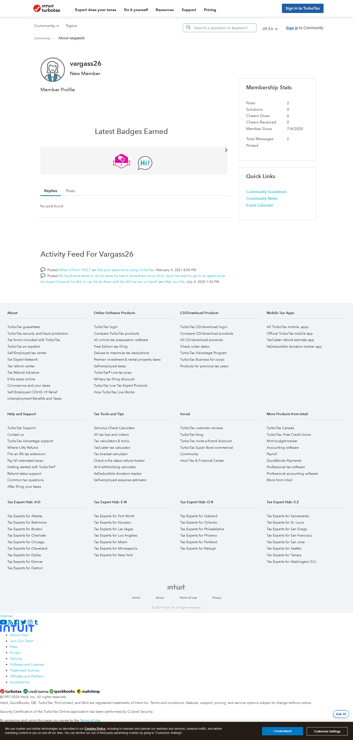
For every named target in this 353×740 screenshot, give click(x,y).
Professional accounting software (292, 473)
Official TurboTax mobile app (290, 333)
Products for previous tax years (204, 366)
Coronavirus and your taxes (28, 385)
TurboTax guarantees (23, 327)
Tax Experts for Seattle (284, 548)
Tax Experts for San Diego (287, 529)
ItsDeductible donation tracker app (294, 346)
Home (136, 598)
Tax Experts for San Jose (286, 542)
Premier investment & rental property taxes (127, 359)
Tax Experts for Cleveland (27, 548)
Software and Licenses (27, 664)
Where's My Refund (22, 447)
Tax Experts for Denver (25, 561)
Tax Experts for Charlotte (26, 535)
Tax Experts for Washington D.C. (292, 561)
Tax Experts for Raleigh (198, 548)
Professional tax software (286, 467)
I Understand (282, 733)
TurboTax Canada (280, 428)
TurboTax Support (21, 428)
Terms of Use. (90, 720)
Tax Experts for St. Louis (285, 522)
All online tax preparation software (121, 340)
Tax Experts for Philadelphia (202, 529)
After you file (174, 281)
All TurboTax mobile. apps (287, 327)
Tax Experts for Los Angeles (115, 535)
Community (42, 38)
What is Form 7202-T (75, 270)
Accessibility (19, 682)
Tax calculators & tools (111, 441)
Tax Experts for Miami (110, 542)
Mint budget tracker (282, 441)
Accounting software (283, 447)
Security (16, 658)
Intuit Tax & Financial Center (202, 460)
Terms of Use (188, 598)
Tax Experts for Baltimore (27, 522)
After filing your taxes (24, 486)
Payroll (272, 454)
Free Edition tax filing (110, 346)
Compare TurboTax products (116, 333)
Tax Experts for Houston (112, 522)
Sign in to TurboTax (303, 8)
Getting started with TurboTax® (31, 467)
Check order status (194, 346)
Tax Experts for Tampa (284, 555)
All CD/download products (201, 340)
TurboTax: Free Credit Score (289, 434)
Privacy (216, 598)
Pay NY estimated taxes (25, 460)
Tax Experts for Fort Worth (114, 516)
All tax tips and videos (111, 434)
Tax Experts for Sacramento (288, 516)
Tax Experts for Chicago (26, 542)
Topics (71, 25)
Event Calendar (260, 205)
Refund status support (24, 473)
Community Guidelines (266, 191)
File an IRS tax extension (26, 454)
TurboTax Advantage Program (203, 353)
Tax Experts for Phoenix (198, 535)
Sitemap (6, 616)
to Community (304, 28)
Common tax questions (25, 480)
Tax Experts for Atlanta (24, 516)
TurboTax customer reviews (201, 428)
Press (14, 647)
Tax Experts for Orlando (198, 522)
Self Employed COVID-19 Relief (32, 392)
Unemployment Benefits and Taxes (34, 398)
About (160, 598)
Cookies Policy (95, 730)
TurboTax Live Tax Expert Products (120, 385)
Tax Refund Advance (23, 372)
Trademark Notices (24, 670)
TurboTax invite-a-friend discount (206, 441)
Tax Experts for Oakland (198, 516)
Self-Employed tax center (27, 353)
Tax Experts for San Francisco (289, 535)
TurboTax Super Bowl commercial (206, 447)
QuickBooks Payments (284, 460)
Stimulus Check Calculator (114, 428)
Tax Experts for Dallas (24, 555)
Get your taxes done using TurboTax (125, 270)
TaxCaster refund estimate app (290, 340)
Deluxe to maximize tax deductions (121, 353)
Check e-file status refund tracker (119, 460)
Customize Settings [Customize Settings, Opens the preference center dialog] (327, 733)
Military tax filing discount (114, 379)
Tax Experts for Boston (24, 529)
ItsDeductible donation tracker (118, 473)
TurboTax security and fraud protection (37, 333)
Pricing (210, 10)
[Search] (219, 27)
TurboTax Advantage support (30, 441)
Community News (261, 198)
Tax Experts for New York (113, 555)
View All (134, 149)
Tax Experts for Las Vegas (113, 529)
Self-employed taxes (110, 366)
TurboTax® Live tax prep (113, 372)
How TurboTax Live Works (114, 392)
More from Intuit (279, 480)
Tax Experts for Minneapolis (115, 548)
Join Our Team (21, 641)
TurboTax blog (191, 434)
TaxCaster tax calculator (112, 447)
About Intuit (19, 635)
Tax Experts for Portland (198, 542)
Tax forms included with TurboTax (33, 340)
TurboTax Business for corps (202, 359)
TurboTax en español (23, 346)
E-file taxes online (21, 379)
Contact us (15, 434)
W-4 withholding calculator (115, 467)
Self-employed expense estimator (120, 480)
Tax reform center (21, 366)
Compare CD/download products (206, 333)
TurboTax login (106, 327)
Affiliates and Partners (26, 676)
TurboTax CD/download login (203, 327)
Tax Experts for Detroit (24, 568)
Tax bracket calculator (111, 454)
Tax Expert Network (22, 359)
